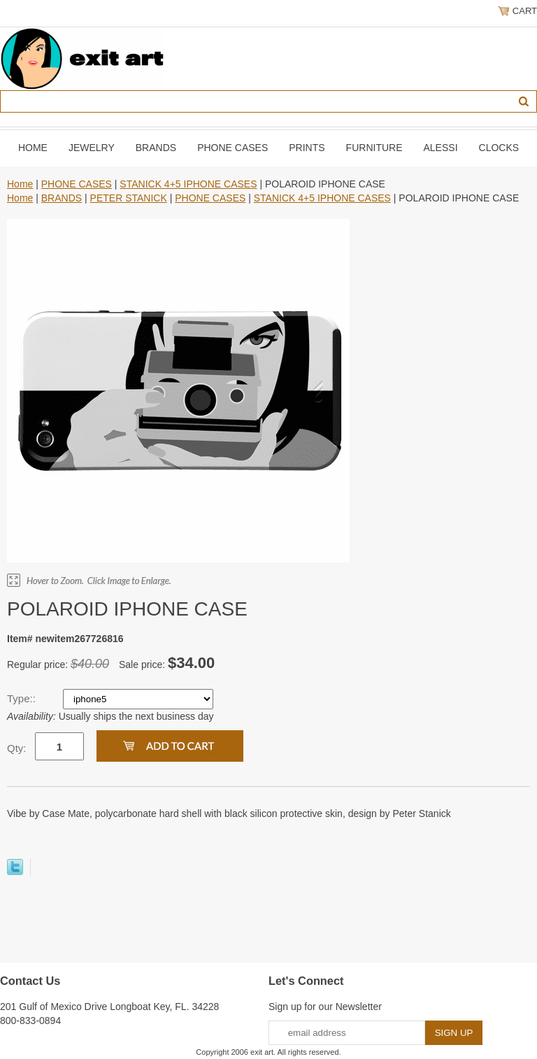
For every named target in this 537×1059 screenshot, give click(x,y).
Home (33, 147)
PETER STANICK (128, 198)
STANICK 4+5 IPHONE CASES (188, 184)
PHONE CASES (232, 147)
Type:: (22, 698)
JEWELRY (92, 147)
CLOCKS (499, 147)
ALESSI (441, 147)
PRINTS (306, 147)
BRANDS (156, 147)
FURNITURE (374, 147)
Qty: (17, 748)
